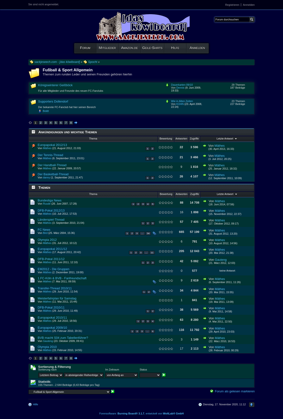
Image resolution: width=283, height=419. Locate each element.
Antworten (181, 138)
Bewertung (166, 138)
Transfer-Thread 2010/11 (55, 288)
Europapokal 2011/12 (52, 249)
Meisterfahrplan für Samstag (57, 298)
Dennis (180, 87)
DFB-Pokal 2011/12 (51, 259)
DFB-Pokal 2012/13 (51, 210)
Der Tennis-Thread (50, 155)
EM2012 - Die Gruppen (54, 269)
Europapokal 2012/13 (52, 145)
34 (148, 233)
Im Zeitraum (112, 369)
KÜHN (180, 104)
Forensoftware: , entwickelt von (141, 413)
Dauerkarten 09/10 (182, 84)
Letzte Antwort (227, 138)
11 (152, 252)
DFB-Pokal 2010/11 (51, 307)
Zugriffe (194, 138)
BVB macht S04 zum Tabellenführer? (63, 338)
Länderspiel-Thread (51, 219)
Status (143, 369)
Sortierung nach (47, 369)
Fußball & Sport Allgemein (68, 70)
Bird (45, 232)
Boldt (46, 110)
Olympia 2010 (47, 347)
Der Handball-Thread (52, 165)
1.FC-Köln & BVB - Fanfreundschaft (62, 278)
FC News (44, 229)
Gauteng (221, 259)
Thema (93, 138)
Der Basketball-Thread (53, 174)
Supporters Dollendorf (53, 101)
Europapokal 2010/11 (52, 317)
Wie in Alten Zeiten (182, 101)
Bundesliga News (50, 200)
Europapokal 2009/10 (52, 327)
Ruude (47, 203)
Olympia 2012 (47, 240)
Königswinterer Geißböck (55, 85)
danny (46, 177)
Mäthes (47, 148)
